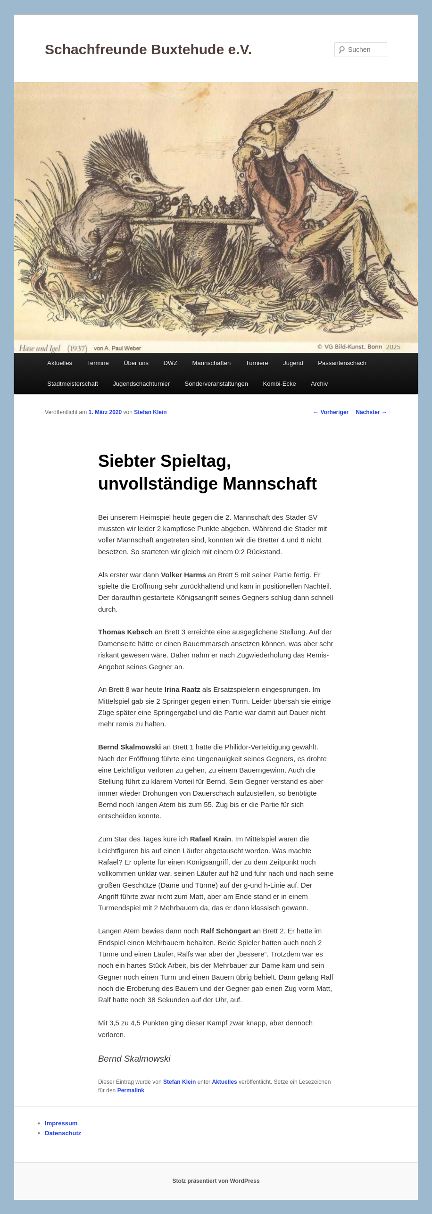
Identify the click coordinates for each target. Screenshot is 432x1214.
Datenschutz (63, 1133)
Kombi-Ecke (279, 383)
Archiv (319, 383)
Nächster (371, 412)
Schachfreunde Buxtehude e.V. (148, 49)
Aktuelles (59, 362)
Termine (97, 362)
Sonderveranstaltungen (216, 383)
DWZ (170, 362)
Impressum (61, 1123)
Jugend (293, 362)
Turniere (257, 362)
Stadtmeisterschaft (72, 383)
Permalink (130, 1090)
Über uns (136, 362)
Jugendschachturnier (141, 383)
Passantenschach (342, 362)
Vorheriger (331, 412)
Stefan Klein (150, 412)
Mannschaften (211, 362)
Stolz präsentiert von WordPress (215, 1181)
